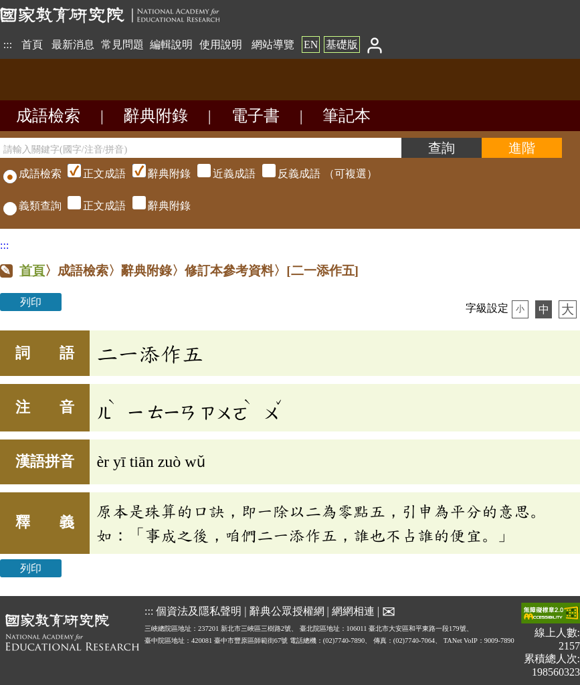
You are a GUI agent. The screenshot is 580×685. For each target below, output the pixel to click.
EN (311, 44)
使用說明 (220, 44)
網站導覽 (273, 44)
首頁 (32, 44)
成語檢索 (48, 115)
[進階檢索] (522, 148)
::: (7, 44)
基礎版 (342, 44)
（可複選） (220, 173)
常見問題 (122, 44)
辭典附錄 (156, 115)
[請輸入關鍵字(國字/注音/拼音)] (200, 148)
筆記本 (346, 115)
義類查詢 (32, 205)
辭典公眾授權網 (287, 610)
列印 (30, 302)
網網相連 (353, 610)
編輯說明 (171, 44)
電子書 (255, 115)
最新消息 (73, 44)
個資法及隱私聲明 (198, 610)
